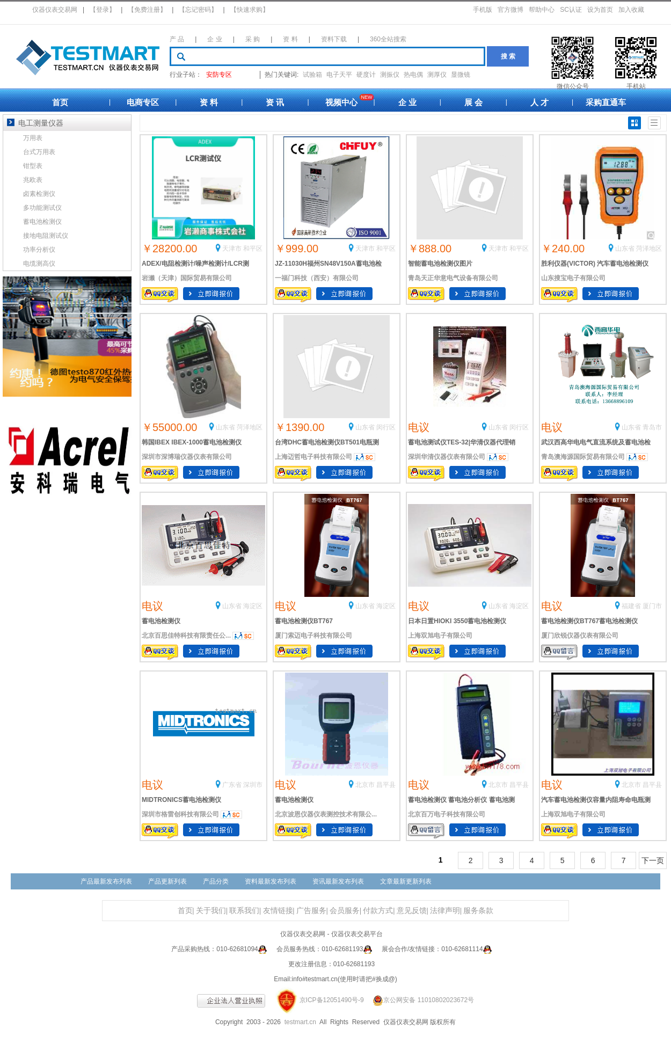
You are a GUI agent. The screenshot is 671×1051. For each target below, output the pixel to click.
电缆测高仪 (39, 263)
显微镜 (460, 74)
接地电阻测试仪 (45, 235)
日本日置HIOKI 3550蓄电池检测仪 (457, 621)
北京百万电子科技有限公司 (446, 814)
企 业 (214, 39)
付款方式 (378, 911)
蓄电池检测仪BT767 (304, 621)
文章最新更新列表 (406, 881)
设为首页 (600, 9)
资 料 (290, 39)
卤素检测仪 (39, 194)
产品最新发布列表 (106, 881)
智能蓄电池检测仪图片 (440, 263)
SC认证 (571, 9)
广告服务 (311, 911)
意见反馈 (412, 911)
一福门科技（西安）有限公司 (317, 278)
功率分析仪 (39, 249)
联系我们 (244, 911)
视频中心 (341, 102)
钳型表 (32, 166)
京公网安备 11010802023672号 (420, 1000)
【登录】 (102, 9)
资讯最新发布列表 (338, 881)
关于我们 (211, 911)
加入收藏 (631, 9)
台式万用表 (39, 152)
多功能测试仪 (42, 207)
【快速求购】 (249, 9)
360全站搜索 (388, 39)
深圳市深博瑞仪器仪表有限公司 (187, 457)
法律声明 (445, 911)
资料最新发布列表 (270, 881)
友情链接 (278, 911)
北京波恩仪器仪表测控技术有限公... (326, 814)
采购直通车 (606, 102)
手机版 (482, 9)
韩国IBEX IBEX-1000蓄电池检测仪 (192, 442)
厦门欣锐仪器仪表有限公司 (579, 635)
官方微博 (510, 9)
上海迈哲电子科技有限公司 (313, 457)
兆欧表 (32, 180)
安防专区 (219, 74)
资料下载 (334, 39)
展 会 (473, 102)
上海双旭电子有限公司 (440, 635)
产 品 (177, 39)
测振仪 (389, 74)
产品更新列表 (167, 881)
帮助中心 (542, 9)
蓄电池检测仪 (161, 621)
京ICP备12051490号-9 (332, 1000)
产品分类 (216, 881)
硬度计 (366, 74)
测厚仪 (437, 74)
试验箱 (312, 74)
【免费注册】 (147, 9)
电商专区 (143, 102)
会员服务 (345, 911)
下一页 (652, 860)
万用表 (32, 138)
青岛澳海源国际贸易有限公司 (583, 457)
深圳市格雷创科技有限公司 (180, 814)
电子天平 (339, 74)
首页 (60, 102)
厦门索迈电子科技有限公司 (313, 635)
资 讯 (275, 102)
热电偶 (413, 74)
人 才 (539, 102)
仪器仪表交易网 (54, 9)
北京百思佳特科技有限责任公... (186, 635)
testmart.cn (300, 1022)
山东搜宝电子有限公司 (573, 278)
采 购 (252, 39)
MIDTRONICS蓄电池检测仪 (181, 800)
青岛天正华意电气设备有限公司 (453, 278)
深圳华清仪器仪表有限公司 (446, 457)
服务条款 (478, 911)
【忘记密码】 (198, 9)
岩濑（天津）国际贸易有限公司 (187, 278)
